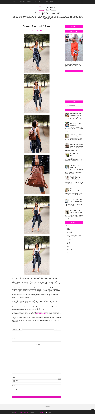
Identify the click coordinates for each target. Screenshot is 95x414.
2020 (67, 226)
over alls (54, 32)
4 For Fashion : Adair (71, 236)
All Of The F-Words (19, 412)
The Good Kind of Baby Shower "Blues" (75, 166)
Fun (43, 1)
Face (39, 1)
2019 (67, 228)
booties (31, 32)
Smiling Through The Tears (76, 135)
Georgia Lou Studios (40, 412)
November (69, 232)
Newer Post (14, 333)
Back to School (25, 32)
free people (45, 32)
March (68, 246)
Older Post (59, 333)
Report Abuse (47, 407)
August (68, 239)
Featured (36, 32)
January (68, 249)
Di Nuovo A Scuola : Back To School (74, 235)
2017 (67, 250)
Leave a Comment (17, 329)
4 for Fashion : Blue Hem (75, 114)
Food (47, 1)
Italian (49, 32)
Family (34, 1)
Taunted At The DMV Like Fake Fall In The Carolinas (75, 178)
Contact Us (22, 1)
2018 (67, 229)
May (68, 243)
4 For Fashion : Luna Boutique (76, 144)
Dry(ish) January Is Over (75, 211)
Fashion (29, 1)
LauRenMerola (15, 1)
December (69, 231)
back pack (19, 32)
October (68, 233)
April (68, 245)
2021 (67, 225)
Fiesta (58, 1)
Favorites (52, 1)
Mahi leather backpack (41, 313)
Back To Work (73, 189)
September (69, 238)
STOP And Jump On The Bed (76, 200)
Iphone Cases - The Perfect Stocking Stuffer (76, 124)
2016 (67, 252)
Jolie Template (27, 412)
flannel (40, 32)
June (68, 242)
